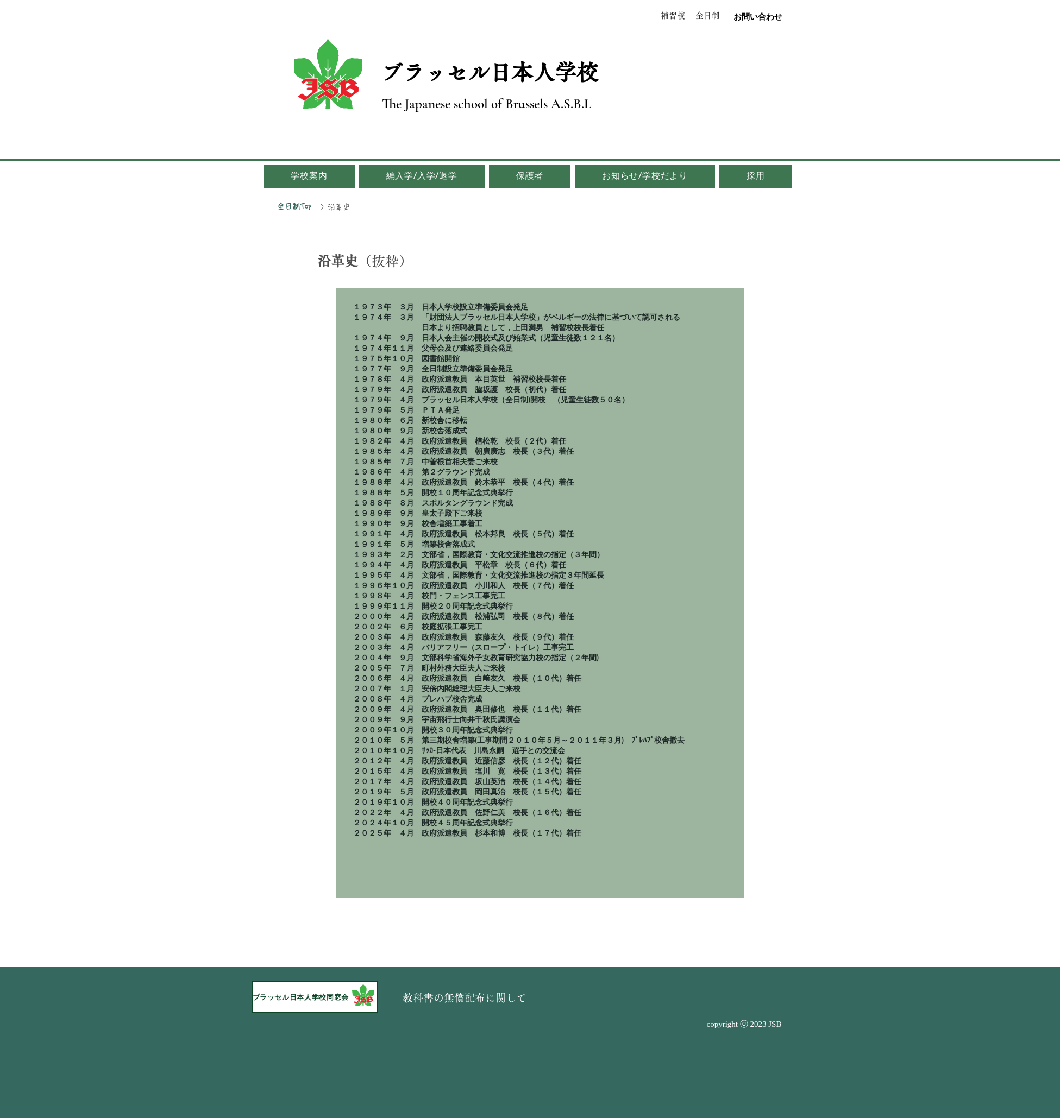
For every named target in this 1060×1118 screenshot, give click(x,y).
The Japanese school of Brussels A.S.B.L (487, 104)
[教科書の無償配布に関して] (465, 998)
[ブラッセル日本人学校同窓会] (315, 997)
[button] (309, 176)
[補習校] (673, 15)
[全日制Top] (294, 206)
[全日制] (708, 15)
